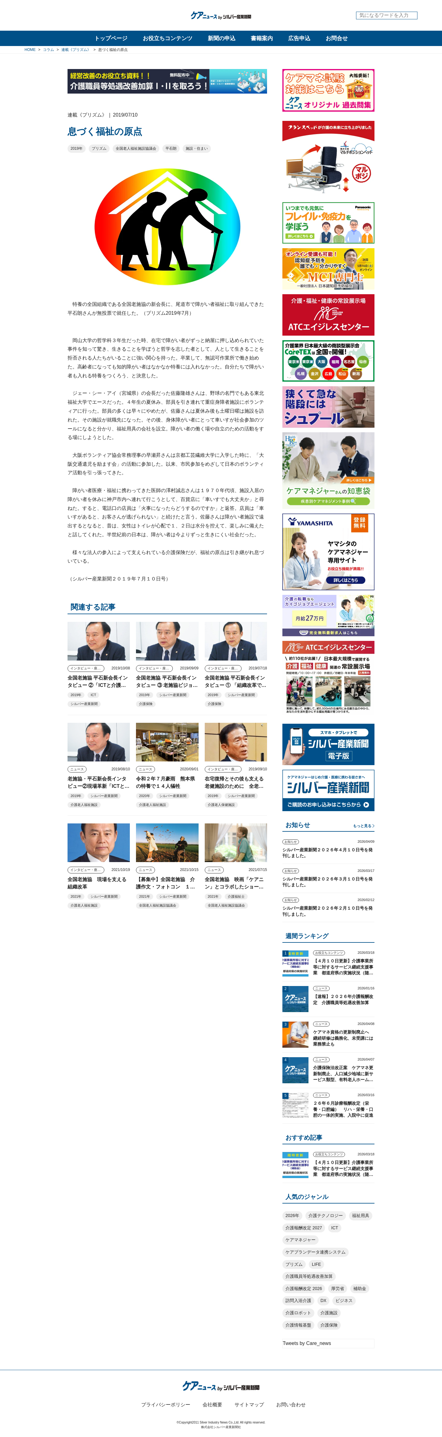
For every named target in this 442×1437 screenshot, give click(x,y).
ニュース (77, 769)
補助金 (359, 1288)
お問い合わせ (291, 1404)
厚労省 (337, 1288)
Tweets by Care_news (307, 1343)
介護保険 (146, 704)
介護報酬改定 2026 (303, 1288)
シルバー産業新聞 (84, 704)
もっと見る (362, 826)
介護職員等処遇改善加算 (309, 1276)
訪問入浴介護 (298, 1300)
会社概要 (212, 1404)
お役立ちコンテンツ (167, 38)
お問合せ (337, 38)
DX (323, 1300)
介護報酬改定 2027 (303, 1227)
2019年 (77, 148)
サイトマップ (249, 1404)
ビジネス (344, 1300)
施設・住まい (197, 148)
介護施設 (329, 1312)
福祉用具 (360, 1215)
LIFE (316, 1264)
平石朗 (170, 148)
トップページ (110, 38)
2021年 (76, 896)
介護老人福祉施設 (84, 805)
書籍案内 (262, 38)
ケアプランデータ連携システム (315, 1252)
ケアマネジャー (300, 1239)
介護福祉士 (236, 896)
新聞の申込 (221, 38)
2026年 (292, 1215)
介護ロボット (298, 1312)
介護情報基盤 (298, 1325)
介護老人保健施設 (221, 805)
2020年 (144, 796)
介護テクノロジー (325, 1215)
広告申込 (299, 38)
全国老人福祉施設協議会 (136, 148)
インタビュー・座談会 (87, 668)
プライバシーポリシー (165, 1404)
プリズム (99, 148)
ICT (93, 695)
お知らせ (291, 841)
